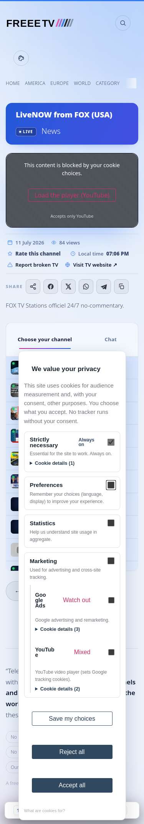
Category (108, 83)
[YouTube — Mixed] (111, 652)
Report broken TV (32, 264)
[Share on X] (68, 286)
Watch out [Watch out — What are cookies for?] (76, 600)
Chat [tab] (110, 339)
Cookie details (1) (55, 463)
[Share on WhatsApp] (86, 286)
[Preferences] (111, 485)
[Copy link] (121, 286)
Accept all (72, 785)
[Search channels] (123, 23)
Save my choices (72, 718)
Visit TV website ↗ (91, 264)
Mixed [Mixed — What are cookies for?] (82, 652)
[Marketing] (111, 560)
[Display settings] (21, 58)
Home (13, 83)
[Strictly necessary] (111, 442)
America (35, 83)
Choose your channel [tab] (45, 339)
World (82, 83)
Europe (59, 83)
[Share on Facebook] (50, 286)
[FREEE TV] (43, 23)
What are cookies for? (44, 810)
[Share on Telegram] (103, 286)
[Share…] (33, 286)
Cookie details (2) (60, 689)
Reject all (72, 752)
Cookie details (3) (60, 629)
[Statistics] (111, 522)
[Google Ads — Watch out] (111, 600)
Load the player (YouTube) (72, 195)
